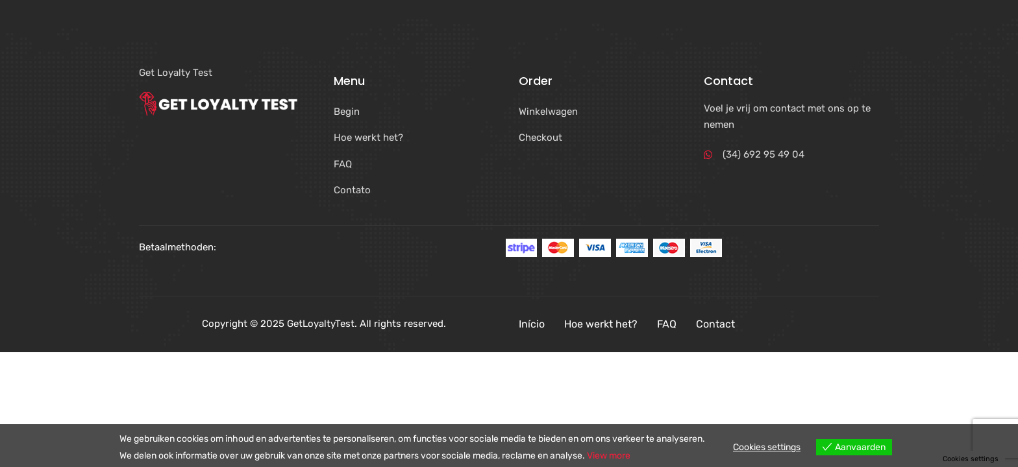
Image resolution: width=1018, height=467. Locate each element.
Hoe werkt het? (601, 324)
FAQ (667, 324)
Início (532, 324)
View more (608, 455)
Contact (715, 324)
